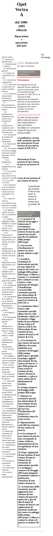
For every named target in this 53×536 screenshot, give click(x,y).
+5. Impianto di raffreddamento (7, 400)
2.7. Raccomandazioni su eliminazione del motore (9, 106)
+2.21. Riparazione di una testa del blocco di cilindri (9, 263)
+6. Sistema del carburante (7, 405)
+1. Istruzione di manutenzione (8, 60)
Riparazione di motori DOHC (9, 391)
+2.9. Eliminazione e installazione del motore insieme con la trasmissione (9, 127)
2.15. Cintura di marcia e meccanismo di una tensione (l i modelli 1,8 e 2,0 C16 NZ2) (9, 203)
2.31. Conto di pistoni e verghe (8, 334)
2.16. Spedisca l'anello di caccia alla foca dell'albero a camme (9, 213)
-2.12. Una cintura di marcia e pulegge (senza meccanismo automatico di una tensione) (9, 153)
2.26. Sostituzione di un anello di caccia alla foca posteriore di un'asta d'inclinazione (9, 301)
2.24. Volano (8, 283)
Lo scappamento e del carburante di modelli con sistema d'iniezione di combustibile (9, 413)
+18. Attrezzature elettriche (8, 469)
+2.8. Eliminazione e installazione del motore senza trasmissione (8, 116)
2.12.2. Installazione (6, 161)
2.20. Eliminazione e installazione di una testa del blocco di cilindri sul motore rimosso (9, 252)
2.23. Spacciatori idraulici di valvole (9, 279)
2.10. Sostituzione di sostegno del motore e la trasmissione (9, 138)
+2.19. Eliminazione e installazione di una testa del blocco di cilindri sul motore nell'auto (9, 238)
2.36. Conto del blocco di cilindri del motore (8, 376)
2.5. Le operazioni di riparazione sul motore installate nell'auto (9, 87)
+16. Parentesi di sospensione (8, 462)
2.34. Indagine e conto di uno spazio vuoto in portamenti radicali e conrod (9, 359)
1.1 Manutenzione (10, 64)
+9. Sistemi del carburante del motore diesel (7, 433)
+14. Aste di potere (9, 454)
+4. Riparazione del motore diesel (9, 396)
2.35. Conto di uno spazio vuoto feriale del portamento (8, 368)
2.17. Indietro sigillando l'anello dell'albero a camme (9, 221)
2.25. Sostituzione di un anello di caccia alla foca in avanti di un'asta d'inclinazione (9, 289)
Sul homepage (45, 55)
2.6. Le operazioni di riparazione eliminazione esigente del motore (9, 97)
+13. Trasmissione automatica (8, 450)
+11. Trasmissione (8, 442)
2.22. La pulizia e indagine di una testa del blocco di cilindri (9, 272)
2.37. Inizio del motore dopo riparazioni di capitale (8, 384)
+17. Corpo (6, 465)
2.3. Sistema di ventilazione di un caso (8, 75)
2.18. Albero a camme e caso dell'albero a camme (9, 228)
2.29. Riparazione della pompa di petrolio (9, 319)
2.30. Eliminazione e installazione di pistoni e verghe (8, 327)
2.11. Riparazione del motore (9, 145)
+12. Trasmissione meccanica (8, 446)
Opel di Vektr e (7, 57)
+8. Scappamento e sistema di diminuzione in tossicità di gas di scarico (9, 424)
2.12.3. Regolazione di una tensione (9, 166)
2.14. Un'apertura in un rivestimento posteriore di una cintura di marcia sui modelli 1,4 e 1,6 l (9, 190)
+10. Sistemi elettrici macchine (8, 439)
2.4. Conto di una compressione (9, 81)
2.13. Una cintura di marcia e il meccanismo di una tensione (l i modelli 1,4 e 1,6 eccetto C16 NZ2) (9, 177)
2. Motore (6, 66)
